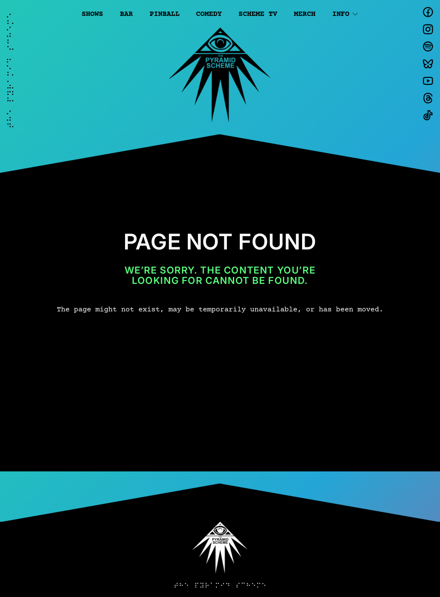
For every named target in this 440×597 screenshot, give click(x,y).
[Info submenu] (355, 13)
